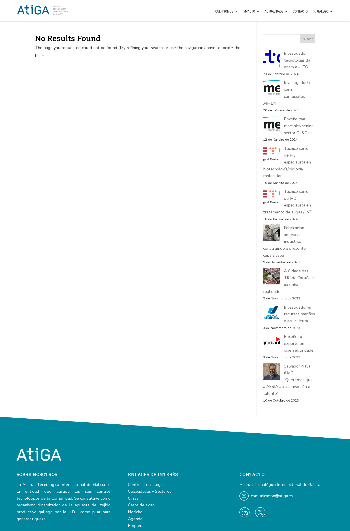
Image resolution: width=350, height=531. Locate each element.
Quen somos (224, 11)
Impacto (249, 11)
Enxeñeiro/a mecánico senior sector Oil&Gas (298, 125)
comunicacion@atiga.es (272, 434)
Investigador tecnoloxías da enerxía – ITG (297, 60)
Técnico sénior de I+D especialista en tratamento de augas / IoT (287, 198)
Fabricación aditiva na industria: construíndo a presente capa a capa (284, 227)
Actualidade (274, 11)
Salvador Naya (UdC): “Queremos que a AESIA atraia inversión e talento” (286, 324)
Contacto (300, 11)
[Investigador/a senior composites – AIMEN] (271, 88)
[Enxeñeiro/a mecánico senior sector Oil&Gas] (271, 125)
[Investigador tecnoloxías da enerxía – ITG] (271, 59)
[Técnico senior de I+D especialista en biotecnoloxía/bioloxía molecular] (271, 154)
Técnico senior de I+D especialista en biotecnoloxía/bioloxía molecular (287, 162)
